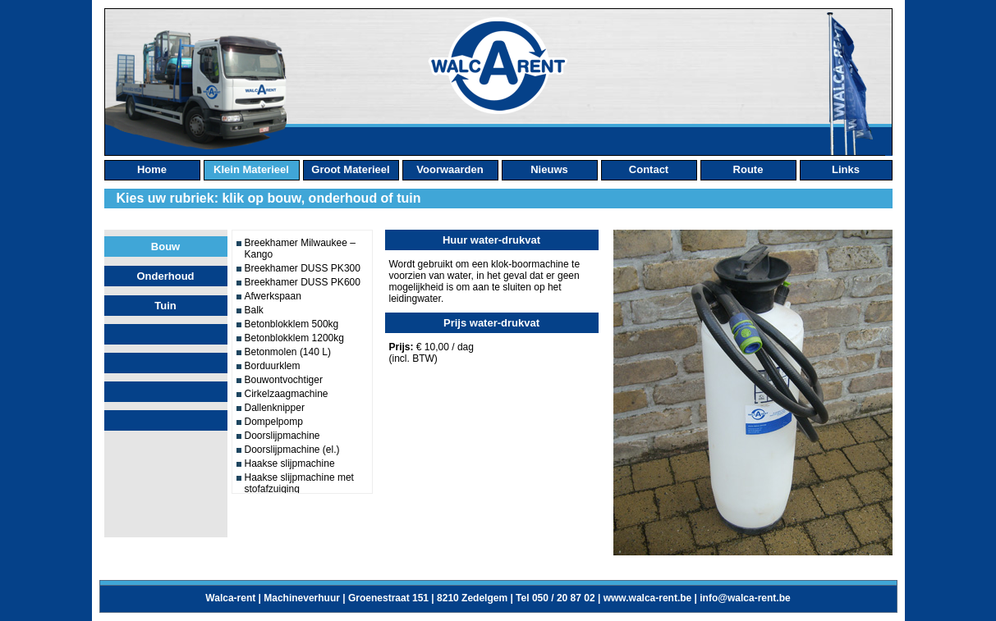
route (748, 169)
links (846, 169)
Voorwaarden (449, 169)
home (152, 169)
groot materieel (350, 169)
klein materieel (251, 169)
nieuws (549, 169)
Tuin (165, 305)
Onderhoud (165, 276)
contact (648, 169)
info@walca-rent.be (745, 598)
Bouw (165, 246)
